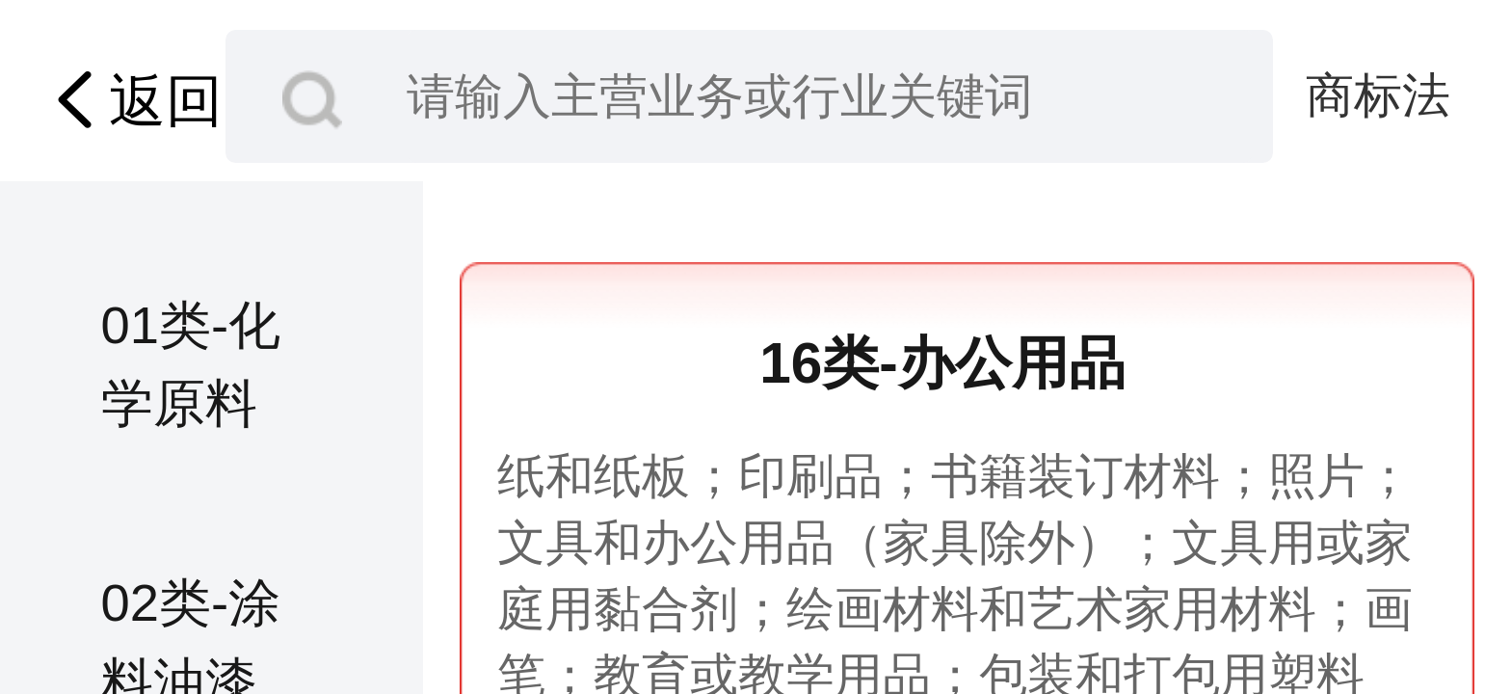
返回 (131, 100)
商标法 (1378, 95)
